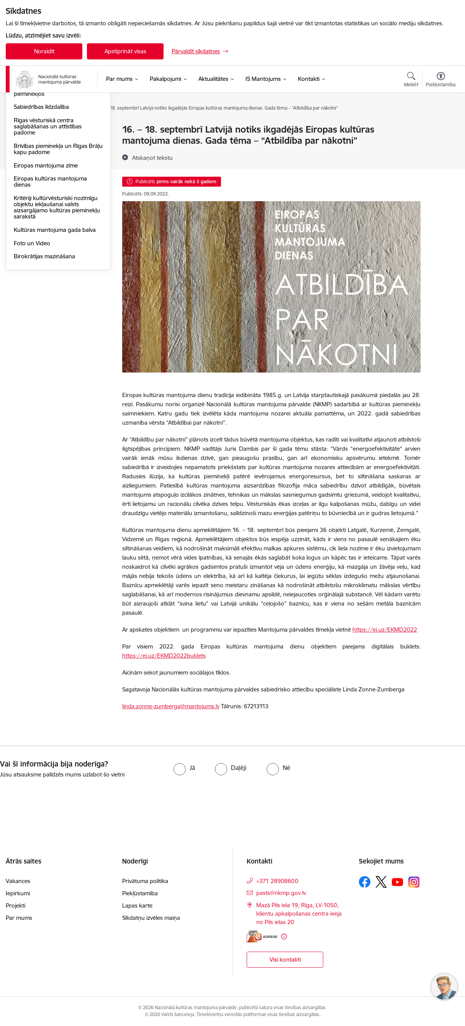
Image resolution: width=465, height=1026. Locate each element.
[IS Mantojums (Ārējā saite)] (263, 79)
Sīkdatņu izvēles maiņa (151, 917)
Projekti (15, 905)
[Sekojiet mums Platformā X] (381, 882)
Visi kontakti (285, 959)
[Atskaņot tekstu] (152, 157)
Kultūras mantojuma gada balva (55, 312)
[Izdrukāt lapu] (440, 126)
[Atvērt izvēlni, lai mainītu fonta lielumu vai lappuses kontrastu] (440, 80)
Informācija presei (37, 156)
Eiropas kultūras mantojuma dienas (50, 264)
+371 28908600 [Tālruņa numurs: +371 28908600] (277, 881)
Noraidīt (44, 51)
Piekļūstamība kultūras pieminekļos (43, 173)
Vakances (18, 881)
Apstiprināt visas (125, 51)
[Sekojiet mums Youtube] (397, 881)
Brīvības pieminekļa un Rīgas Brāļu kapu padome (50, 231)
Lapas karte (137, 905)
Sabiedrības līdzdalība (41, 189)
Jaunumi (25, 143)
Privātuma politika (145, 881)
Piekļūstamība (140, 893)
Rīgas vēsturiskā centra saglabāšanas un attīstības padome (48, 208)
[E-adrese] (262, 936)
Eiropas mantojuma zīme (46, 247)
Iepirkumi (18, 893)
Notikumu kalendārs (40, 130)
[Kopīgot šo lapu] (440, 145)
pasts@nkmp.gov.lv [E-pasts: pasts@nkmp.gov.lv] (281, 892)
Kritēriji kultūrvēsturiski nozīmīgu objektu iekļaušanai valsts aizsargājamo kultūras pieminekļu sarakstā (57, 289)
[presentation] (64, 800)
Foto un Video (32, 325)
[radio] (184, 767)
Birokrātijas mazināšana (44, 339)
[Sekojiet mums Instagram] (414, 882)
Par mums (19, 917)
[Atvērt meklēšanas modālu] (411, 80)
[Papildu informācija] (284, 936)
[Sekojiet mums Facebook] (364, 882)
